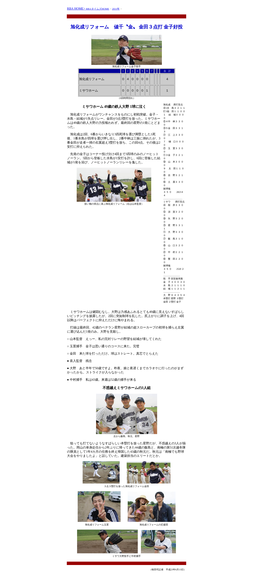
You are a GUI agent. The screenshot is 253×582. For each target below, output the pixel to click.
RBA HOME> (76, 8)
